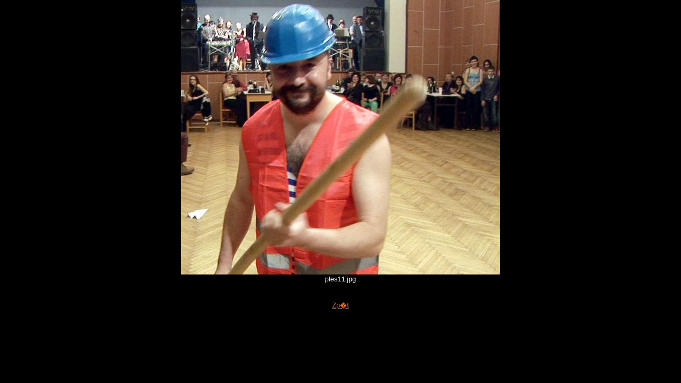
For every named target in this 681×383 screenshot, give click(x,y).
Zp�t (340, 305)
